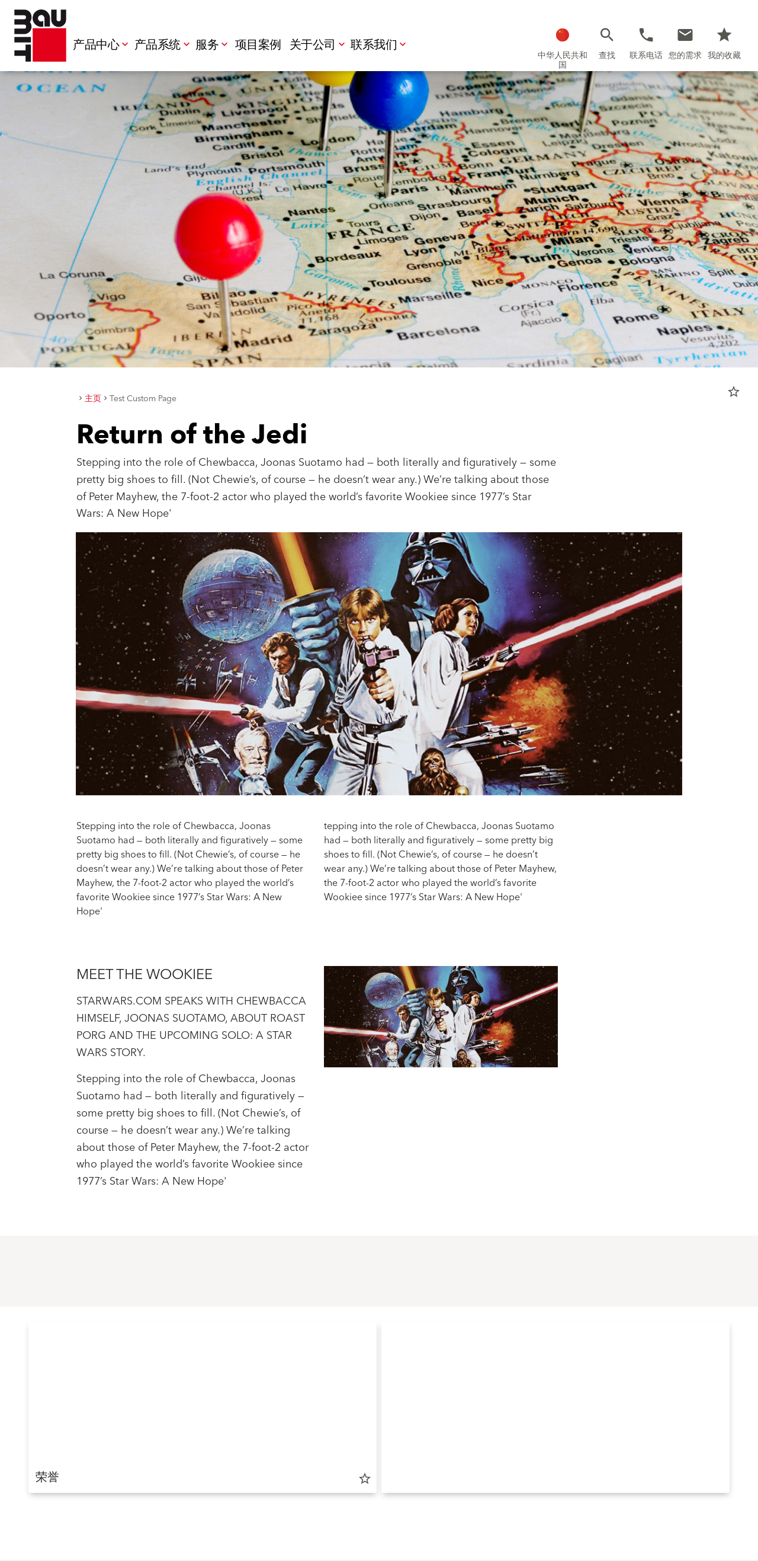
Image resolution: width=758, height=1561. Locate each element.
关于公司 (319, 45)
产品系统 (163, 45)
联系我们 (380, 45)
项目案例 (258, 45)
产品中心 (102, 45)
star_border (734, 392)
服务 (212, 45)
